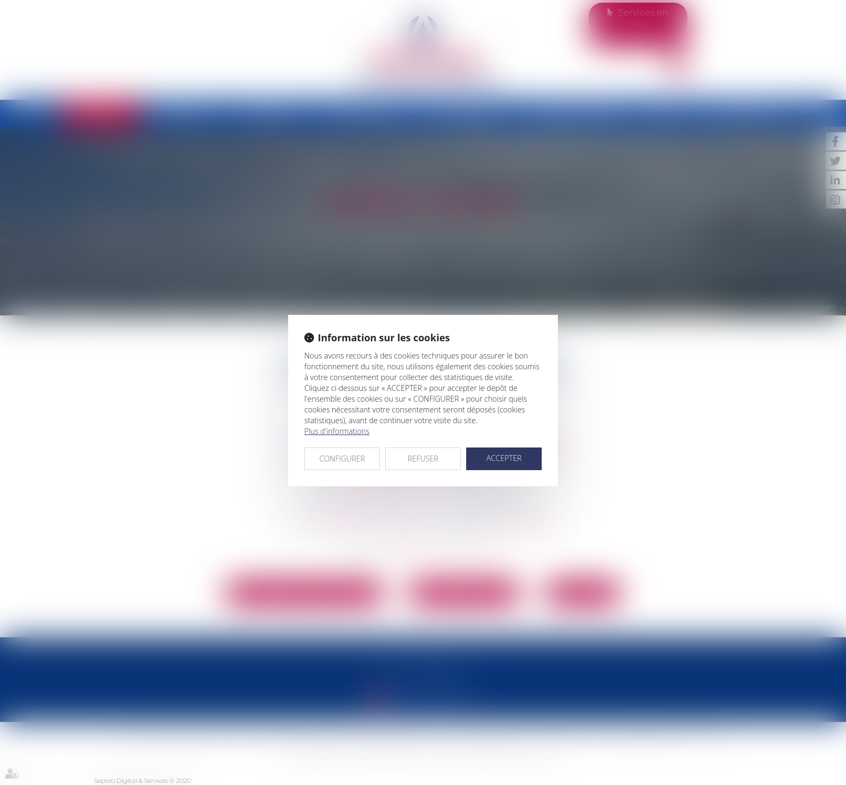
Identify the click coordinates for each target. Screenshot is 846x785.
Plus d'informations (337, 431)
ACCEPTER (503, 458)
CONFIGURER (342, 458)
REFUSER (423, 458)
